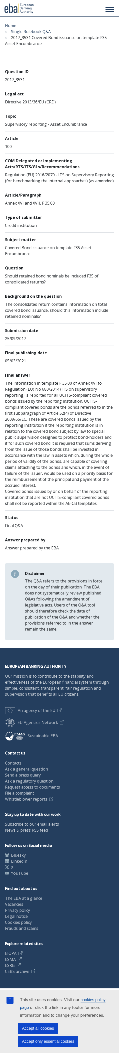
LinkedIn (19, 861)
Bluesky (18, 855)
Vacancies (14, 904)
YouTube (19, 873)
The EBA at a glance (23, 898)
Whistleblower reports (26, 799)
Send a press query (23, 775)
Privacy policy (17, 910)
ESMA (10, 959)
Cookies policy (18, 922)
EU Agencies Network (31, 722)
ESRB (10, 965)
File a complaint (19, 793)
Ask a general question (26, 769)
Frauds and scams (21, 928)
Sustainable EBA (31, 735)
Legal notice (16, 916)
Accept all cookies (38, 1028)
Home (10, 25)
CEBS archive (17, 971)
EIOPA (10, 953)
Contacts (13, 763)
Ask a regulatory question (29, 781)
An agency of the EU (30, 710)
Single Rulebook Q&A (31, 31)
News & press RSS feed (26, 830)
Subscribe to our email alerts (32, 824)
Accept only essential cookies (48, 1041)
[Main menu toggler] (109, 10)
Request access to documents (32, 787)
